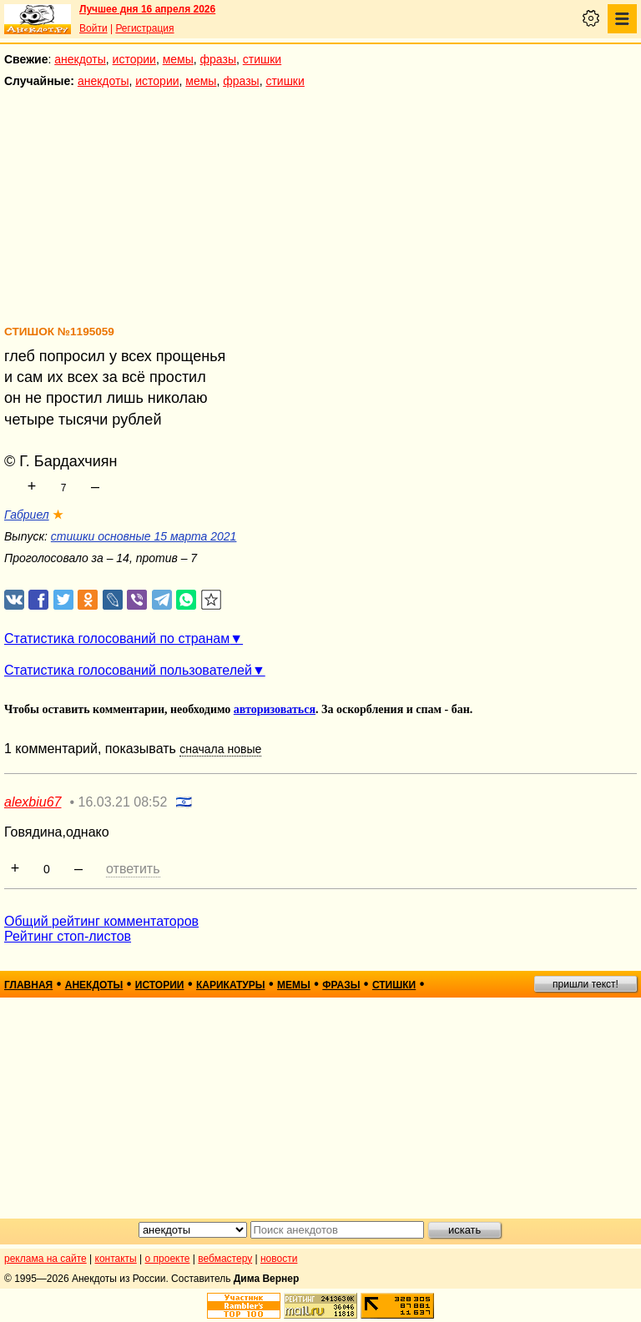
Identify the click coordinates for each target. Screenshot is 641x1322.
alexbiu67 (33, 802)
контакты (116, 1258)
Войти (93, 28)
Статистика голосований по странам (117, 638)
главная (28, 985)
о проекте (167, 1258)
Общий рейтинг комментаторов (101, 921)
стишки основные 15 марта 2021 (144, 536)
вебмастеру (225, 1258)
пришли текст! (585, 984)
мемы (178, 59)
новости (278, 1258)
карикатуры (230, 985)
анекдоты (80, 59)
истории (134, 59)
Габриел (26, 514)
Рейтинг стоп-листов (67, 936)
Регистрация (144, 28)
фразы (218, 59)
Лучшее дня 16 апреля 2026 (147, 9)
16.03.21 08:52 (123, 802)
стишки (262, 59)
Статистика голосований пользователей (128, 670)
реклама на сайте (45, 1258)
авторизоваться (274, 709)
